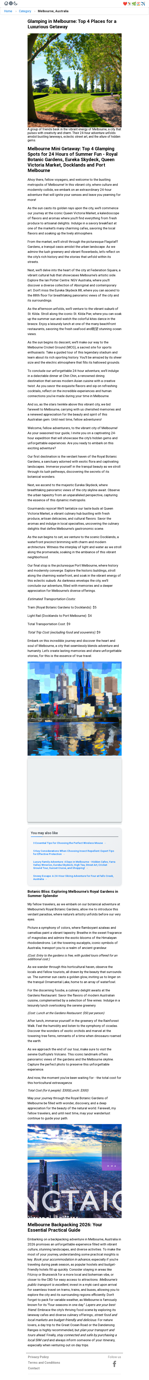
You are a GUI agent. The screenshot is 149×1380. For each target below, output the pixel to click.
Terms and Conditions (44, 1362)
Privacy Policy (38, 1357)
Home (8, 11)
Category (25, 11)
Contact (34, 1368)
